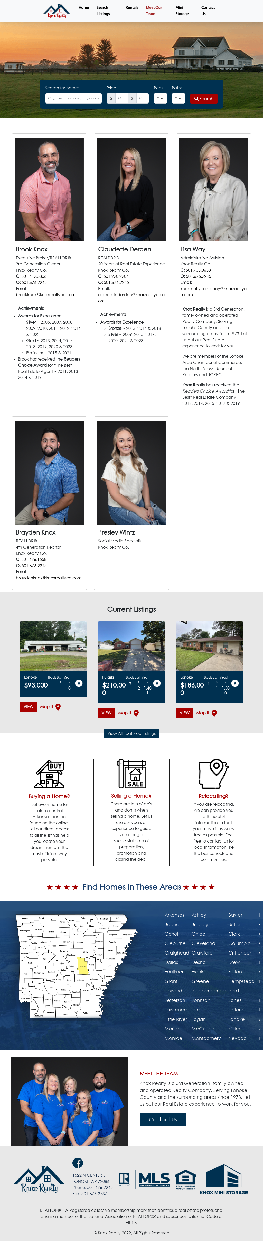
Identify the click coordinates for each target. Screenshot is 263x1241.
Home (84, 8)
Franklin (200, 972)
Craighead (177, 953)
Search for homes (62, 87)
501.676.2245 (34, 282)
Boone (172, 924)
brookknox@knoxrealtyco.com (46, 294)
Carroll (172, 934)
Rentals (132, 8)
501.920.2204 (116, 276)
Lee (196, 1009)
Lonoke (236, 1019)
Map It (48, 707)
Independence (209, 990)
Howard (173, 990)
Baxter (235, 915)
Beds (158, 87)
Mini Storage (182, 11)
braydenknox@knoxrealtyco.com (48, 577)
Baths (177, 87)
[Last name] (142, 98)
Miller (234, 1028)
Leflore (235, 1009)
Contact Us (208, 11)
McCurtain (203, 1028)
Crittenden (240, 953)
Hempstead (241, 981)
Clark (234, 934)
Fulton (235, 972)
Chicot (199, 934)
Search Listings (103, 11)
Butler (234, 924)
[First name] (121, 98)
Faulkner (174, 972)
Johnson (201, 1000)
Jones (234, 1000)
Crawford (202, 953)
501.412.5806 (33, 276)
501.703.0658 (198, 270)
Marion (172, 1028)
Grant (171, 981)
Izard (233, 990)
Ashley (199, 915)
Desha (199, 962)
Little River (176, 1019)
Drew (234, 962)
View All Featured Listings (131, 733)
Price (111, 87)
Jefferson (175, 1000)
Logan (199, 1019)
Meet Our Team (154, 11)
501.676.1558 (33, 559)
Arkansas (174, 915)
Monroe (173, 1038)
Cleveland (203, 943)
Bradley (200, 924)
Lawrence (176, 1009)
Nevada (237, 1038)
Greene (200, 981)
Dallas (171, 962)
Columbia (239, 943)
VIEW (28, 706)
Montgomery (206, 1038)
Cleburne (175, 943)
